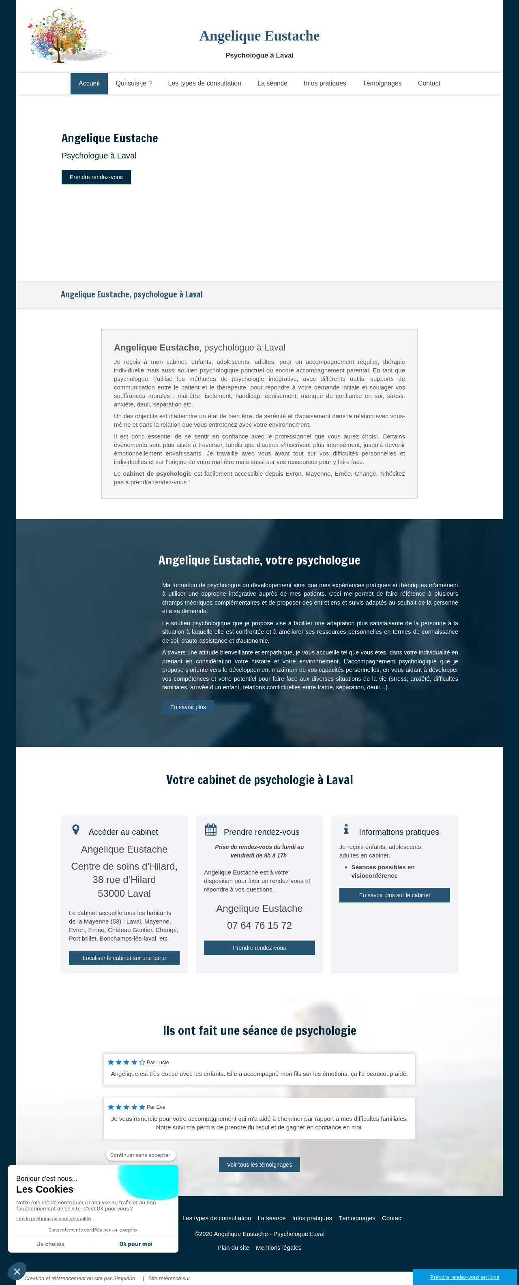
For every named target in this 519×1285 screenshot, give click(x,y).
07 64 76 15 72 (259, 925)
